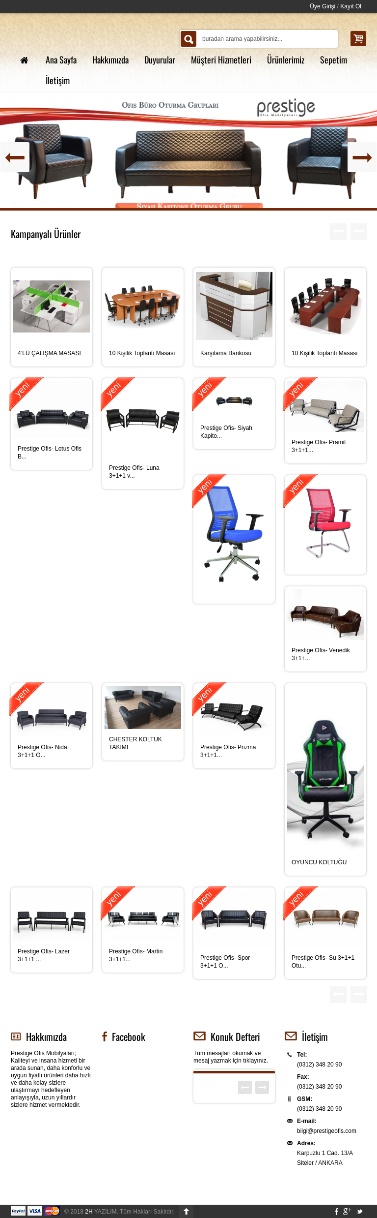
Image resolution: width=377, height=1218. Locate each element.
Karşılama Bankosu (225, 353)
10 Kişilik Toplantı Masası (142, 353)
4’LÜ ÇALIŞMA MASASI (49, 353)
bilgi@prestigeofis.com (326, 1130)
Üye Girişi (322, 6)
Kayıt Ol (350, 6)
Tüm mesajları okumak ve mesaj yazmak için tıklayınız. (230, 1057)
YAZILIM (100, 1211)
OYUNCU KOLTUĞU (319, 862)
